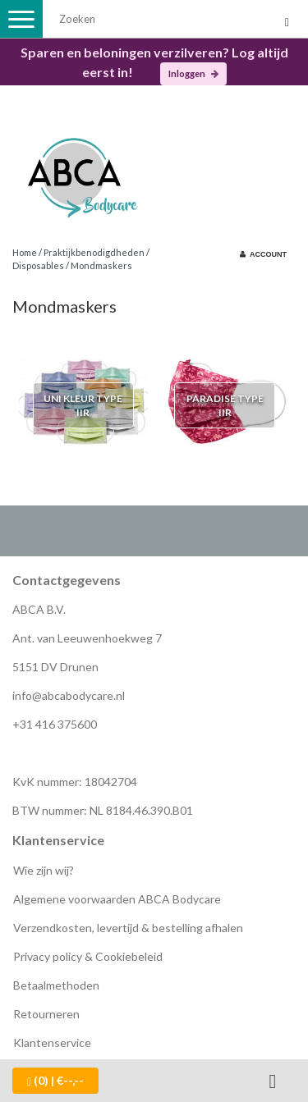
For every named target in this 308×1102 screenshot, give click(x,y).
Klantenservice (52, 1042)
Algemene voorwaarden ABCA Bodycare (117, 899)
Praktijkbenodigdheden (94, 252)
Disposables (38, 265)
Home (24, 252)
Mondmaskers (101, 265)
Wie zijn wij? (43, 870)
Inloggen (193, 73)
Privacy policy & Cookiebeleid (88, 956)
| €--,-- (55, 1080)
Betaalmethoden (56, 985)
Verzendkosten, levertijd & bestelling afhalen (128, 928)
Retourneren (46, 1014)
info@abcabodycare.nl (68, 695)
